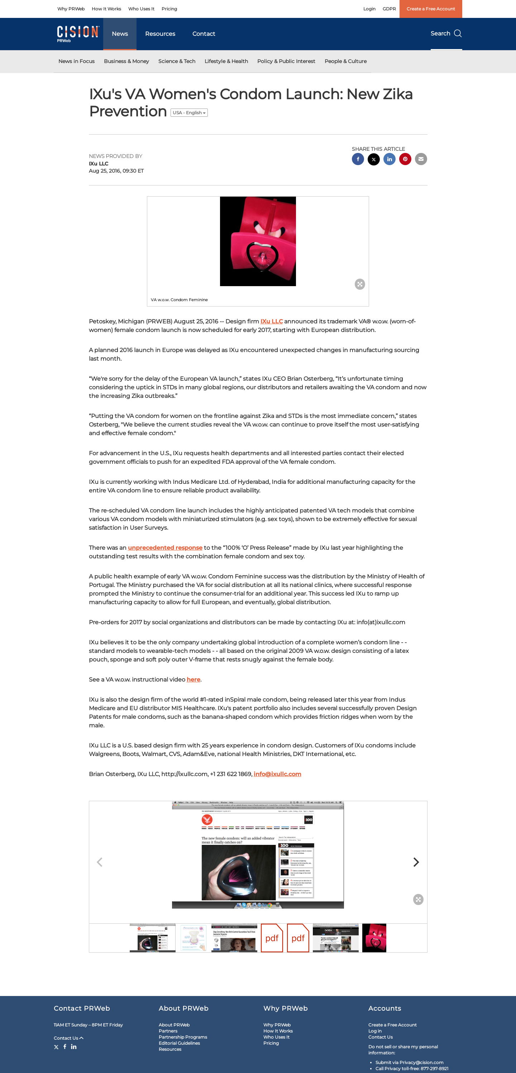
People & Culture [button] (346, 61)
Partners (168, 1031)
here (193, 679)
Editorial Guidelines (179, 1043)
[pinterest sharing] (405, 160)
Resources (160, 33)
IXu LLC (272, 321)
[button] (258, 241)
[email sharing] (421, 160)
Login (369, 8)
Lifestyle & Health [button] (226, 61)
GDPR (389, 8)
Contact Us (68, 1038)
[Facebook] (65, 1046)
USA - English (189, 112)
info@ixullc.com (277, 774)
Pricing (169, 8)
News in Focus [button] (76, 61)
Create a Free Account (431, 8)
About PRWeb (174, 1025)
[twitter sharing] (374, 160)
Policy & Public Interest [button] (286, 61)
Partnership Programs (183, 1037)
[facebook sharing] (358, 160)
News (120, 33)
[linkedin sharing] (389, 160)
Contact (203, 33)
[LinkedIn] (73, 1046)
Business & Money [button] (126, 61)
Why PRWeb (71, 8)
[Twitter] (57, 1046)
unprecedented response (165, 547)
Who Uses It (141, 8)
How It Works (106, 8)
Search (446, 33)
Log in (375, 1031)
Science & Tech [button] (176, 61)
